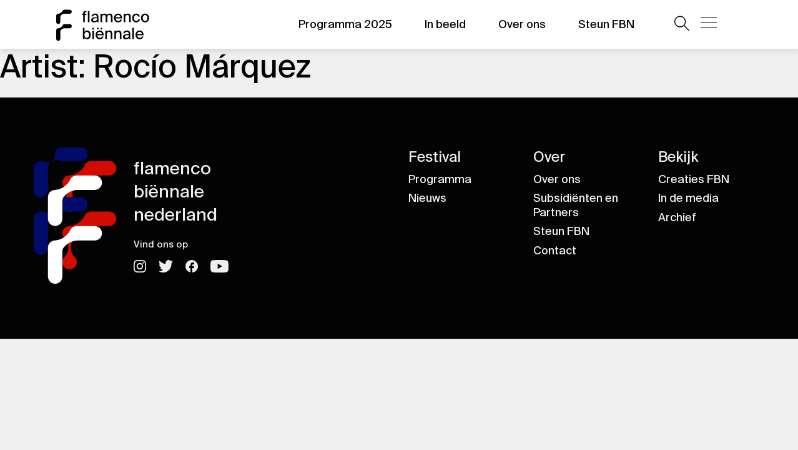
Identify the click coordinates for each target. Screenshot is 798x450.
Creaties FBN (693, 179)
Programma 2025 (345, 24)
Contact (554, 250)
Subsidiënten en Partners (575, 205)
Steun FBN (606, 24)
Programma (439, 179)
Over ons (522, 24)
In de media (688, 198)
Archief (677, 217)
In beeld (445, 24)
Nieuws (427, 198)
